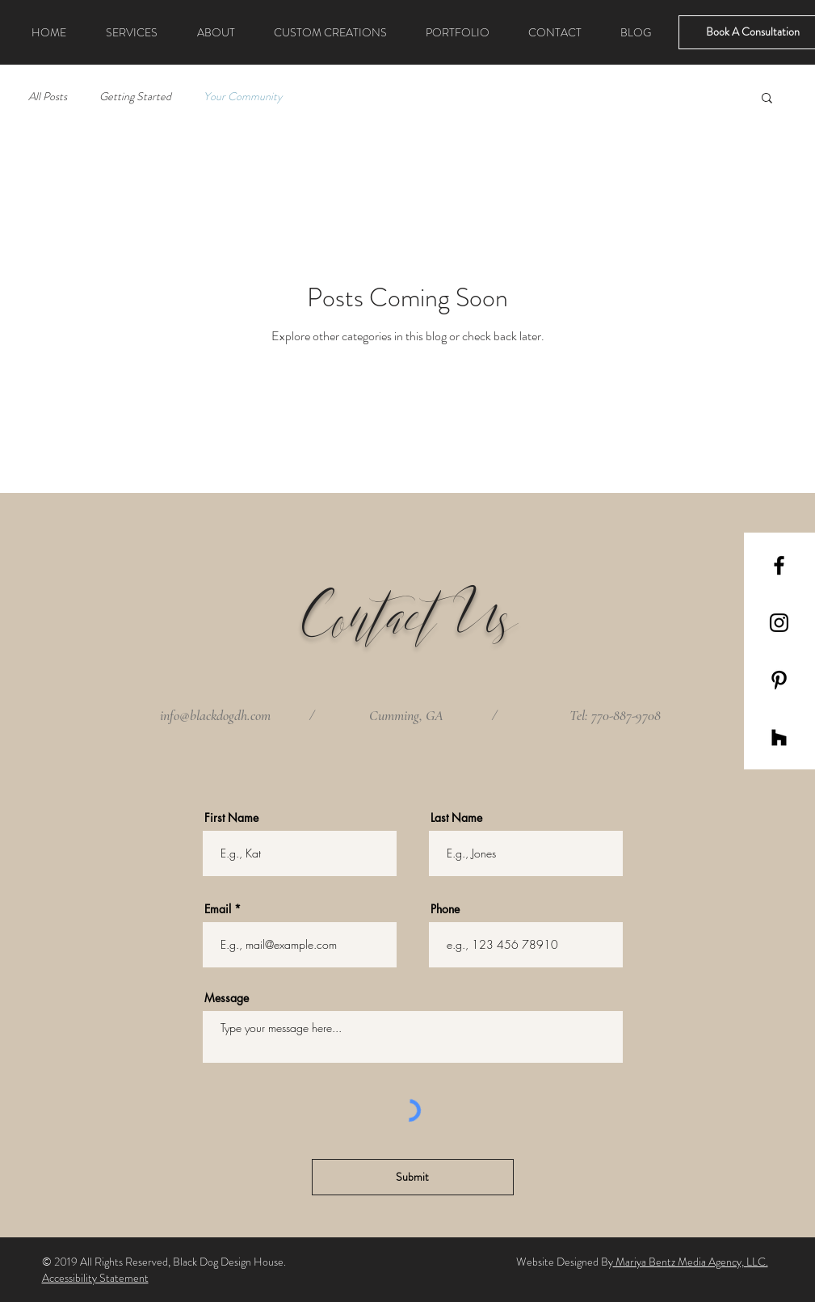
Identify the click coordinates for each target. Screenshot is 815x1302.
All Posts (47, 96)
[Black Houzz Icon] (779, 737)
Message (226, 998)
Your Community (243, 96)
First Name (231, 818)
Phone (445, 909)
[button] (767, 99)
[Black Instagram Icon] (779, 622)
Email (217, 909)
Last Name (456, 818)
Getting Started (135, 96)
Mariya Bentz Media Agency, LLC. (690, 1262)
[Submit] (413, 1177)
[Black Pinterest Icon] (779, 680)
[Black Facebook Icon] (779, 565)
